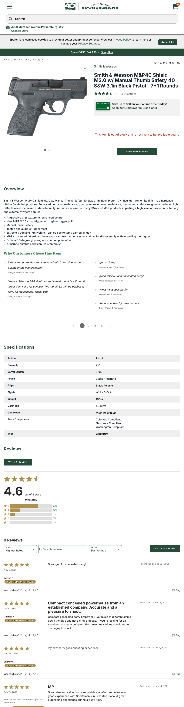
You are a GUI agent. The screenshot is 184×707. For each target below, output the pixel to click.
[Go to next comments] (111, 325)
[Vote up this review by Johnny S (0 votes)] (27, 673)
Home (7, 59)
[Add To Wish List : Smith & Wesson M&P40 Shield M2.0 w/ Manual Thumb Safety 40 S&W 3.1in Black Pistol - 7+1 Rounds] (85, 68)
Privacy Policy (120, 39)
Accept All (167, 41)
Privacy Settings (87, 43)
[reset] (174, 19)
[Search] (10, 19)
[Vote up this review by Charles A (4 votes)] (27, 634)
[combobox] (20, 548)
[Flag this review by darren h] (176, 589)
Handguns (38, 59)
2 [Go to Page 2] (88, 324)
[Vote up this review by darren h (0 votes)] (27, 589)
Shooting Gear (21, 59)
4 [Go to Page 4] (102, 324)
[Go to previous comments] (73, 325)
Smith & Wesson (105, 66)
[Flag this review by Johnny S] (176, 673)
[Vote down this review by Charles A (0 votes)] (35, 634)
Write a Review (18, 461)
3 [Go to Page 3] (95, 324)
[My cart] (149, 6)
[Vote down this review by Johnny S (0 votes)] (35, 673)
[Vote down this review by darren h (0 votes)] (35, 589)
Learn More (117, 52)
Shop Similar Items (137, 151)
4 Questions (128, 93)
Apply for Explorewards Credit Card (134, 107)
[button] (9, 6)
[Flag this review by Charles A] (176, 634)
